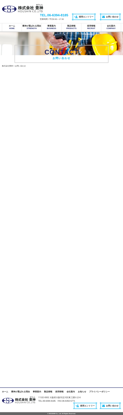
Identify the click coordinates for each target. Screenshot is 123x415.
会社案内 (111, 27)
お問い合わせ (110, 17)
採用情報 (91, 27)
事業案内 (51, 27)
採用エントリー (83, 17)
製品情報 (71, 27)
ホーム (12, 27)
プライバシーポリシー (99, 392)
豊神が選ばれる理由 (32, 27)
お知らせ (82, 392)
